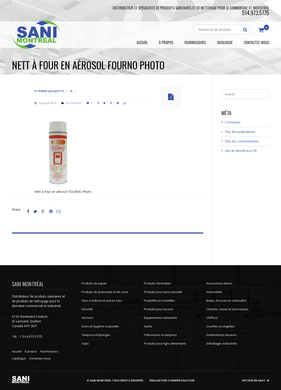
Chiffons (212, 318)
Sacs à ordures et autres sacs (101, 300)
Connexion (232, 122)
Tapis (85, 343)
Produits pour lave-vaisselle (163, 292)
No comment (73, 103)
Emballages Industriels (221, 343)
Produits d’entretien (157, 283)
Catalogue (19, 358)
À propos (31, 351)
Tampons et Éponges (95, 335)
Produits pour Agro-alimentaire (165, 343)
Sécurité (87, 309)
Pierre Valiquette (51, 91)
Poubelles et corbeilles (159, 300)
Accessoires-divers (219, 283)
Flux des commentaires (242, 141)
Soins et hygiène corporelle (100, 326)
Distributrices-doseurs (221, 335)
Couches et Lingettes (220, 326)
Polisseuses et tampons (160, 335)
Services (87, 318)
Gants (148, 326)
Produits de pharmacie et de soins (104, 292)
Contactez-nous (40, 358)
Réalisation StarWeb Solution (172, 380)
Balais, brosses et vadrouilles (226, 300)
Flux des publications (240, 132)
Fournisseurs (49, 351)
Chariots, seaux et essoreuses (227, 309)
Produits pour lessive (158, 309)
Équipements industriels (160, 318)
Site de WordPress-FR (241, 151)
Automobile (214, 292)
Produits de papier (94, 283)
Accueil (16, 351)
